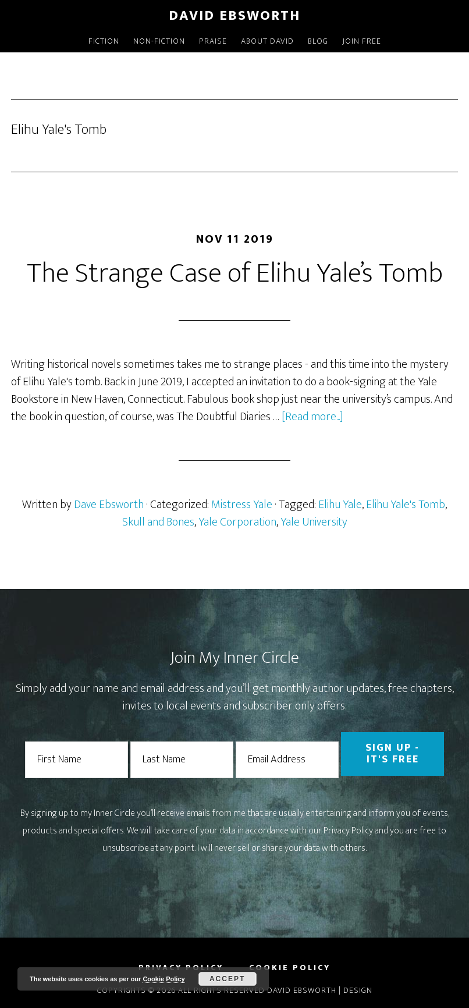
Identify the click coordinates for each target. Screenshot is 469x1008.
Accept (227, 979)
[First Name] (76, 759)
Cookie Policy (163, 978)
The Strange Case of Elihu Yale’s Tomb (235, 273)
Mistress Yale (241, 504)
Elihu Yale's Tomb (405, 504)
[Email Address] (287, 759)
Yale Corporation (237, 522)
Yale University (313, 522)
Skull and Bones (158, 522)
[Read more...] (312, 417)
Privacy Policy (348, 831)
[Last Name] (181, 759)
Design (357, 990)
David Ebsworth (234, 15)
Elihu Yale (340, 504)
